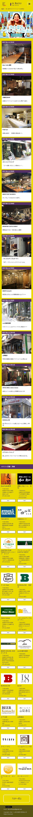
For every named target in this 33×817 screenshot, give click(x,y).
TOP (2, 9)
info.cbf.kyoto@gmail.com (15, 809)
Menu (30, 3)
